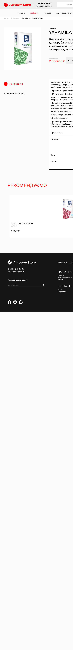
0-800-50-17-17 (44, 4)
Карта (60, 290)
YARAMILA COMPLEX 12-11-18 (32, 18)
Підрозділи (62, 292)
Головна (21, 13)
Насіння (47, 13)
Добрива (34, 13)
